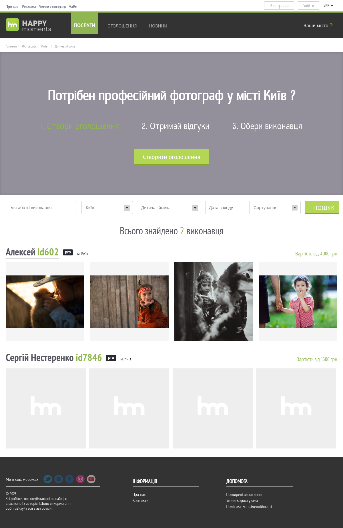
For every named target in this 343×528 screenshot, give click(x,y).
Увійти (308, 5)
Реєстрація (279, 5)
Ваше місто (319, 25)
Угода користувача (242, 500)
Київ (44, 46)
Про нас (12, 7)
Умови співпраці (52, 7)
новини (158, 26)
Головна (11, 46)
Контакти (141, 500)
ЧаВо (73, 7)
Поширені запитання (244, 494)
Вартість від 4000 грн (316, 254)
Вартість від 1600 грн (317, 359)
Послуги (84, 26)
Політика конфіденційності (249, 506)
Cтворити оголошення (171, 157)
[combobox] (275, 207)
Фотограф (29, 46)
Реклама (29, 7)
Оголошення (122, 26)
